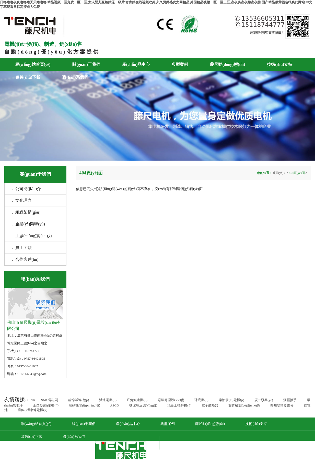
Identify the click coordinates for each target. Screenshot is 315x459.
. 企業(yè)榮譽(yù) (28, 224)
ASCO (114, 405)
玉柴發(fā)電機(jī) (46, 405)
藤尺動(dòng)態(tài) (227, 64)
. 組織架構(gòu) (26, 212)
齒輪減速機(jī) (78, 400)
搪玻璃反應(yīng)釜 (143, 405)
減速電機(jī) (107, 400)
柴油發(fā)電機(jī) (231, 400)
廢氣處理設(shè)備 (171, 400)
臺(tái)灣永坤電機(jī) (33, 410)
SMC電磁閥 (49, 400)
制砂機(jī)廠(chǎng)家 (84, 405)
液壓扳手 (290, 400)
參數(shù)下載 (28, 77)
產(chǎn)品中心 (136, 64)
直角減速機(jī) (137, 400)
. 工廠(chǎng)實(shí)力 (32, 236)
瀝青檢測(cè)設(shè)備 (244, 405)
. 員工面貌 (22, 247)
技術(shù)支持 (279, 64)
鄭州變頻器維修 (282, 405)
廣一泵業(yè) (263, 400)
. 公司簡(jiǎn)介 (26, 188)
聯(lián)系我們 (75, 77)
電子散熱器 (210, 405)
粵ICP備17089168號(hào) (253, 442)
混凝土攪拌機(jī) (179, 405)
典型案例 (180, 64)
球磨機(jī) (201, 400)
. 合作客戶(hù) (25, 259)
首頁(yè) (278, 173)
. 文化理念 (22, 200)
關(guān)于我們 (86, 64)
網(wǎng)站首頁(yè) (33, 64)
